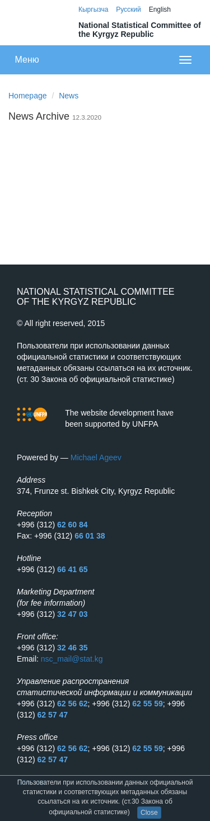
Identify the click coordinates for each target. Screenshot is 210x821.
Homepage (27, 95)
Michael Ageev (96, 457)
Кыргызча (93, 9)
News (68, 95)
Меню (27, 59)
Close (149, 813)
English (160, 9)
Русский (128, 9)
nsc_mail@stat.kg (72, 658)
